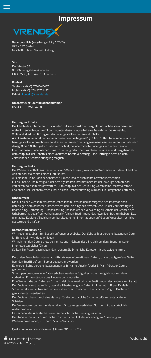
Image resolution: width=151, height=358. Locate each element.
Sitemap (36, 338)
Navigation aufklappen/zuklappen (75, 6)
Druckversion (16, 338)
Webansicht (138, 338)
